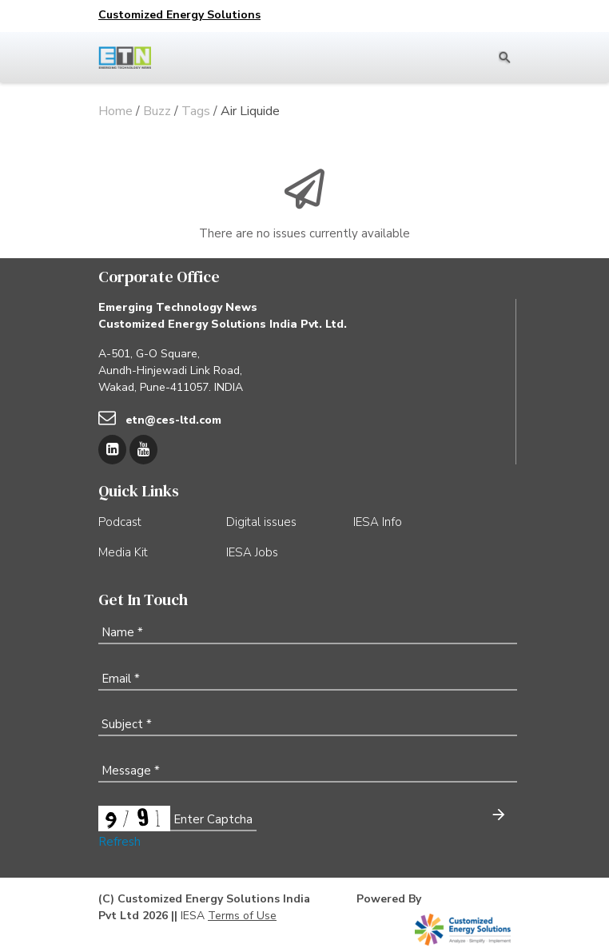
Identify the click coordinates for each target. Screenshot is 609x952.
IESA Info (377, 522)
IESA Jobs (252, 552)
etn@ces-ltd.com (173, 420)
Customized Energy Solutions (179, 14)
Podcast (119, 522)
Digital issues (261, 522)
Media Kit (123, 552)
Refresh (119, 842)
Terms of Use (242, 915)
